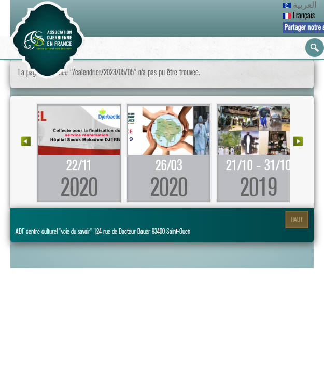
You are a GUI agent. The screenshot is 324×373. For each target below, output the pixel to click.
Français (299, 15)
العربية (300, 5)
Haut (297, 219)
